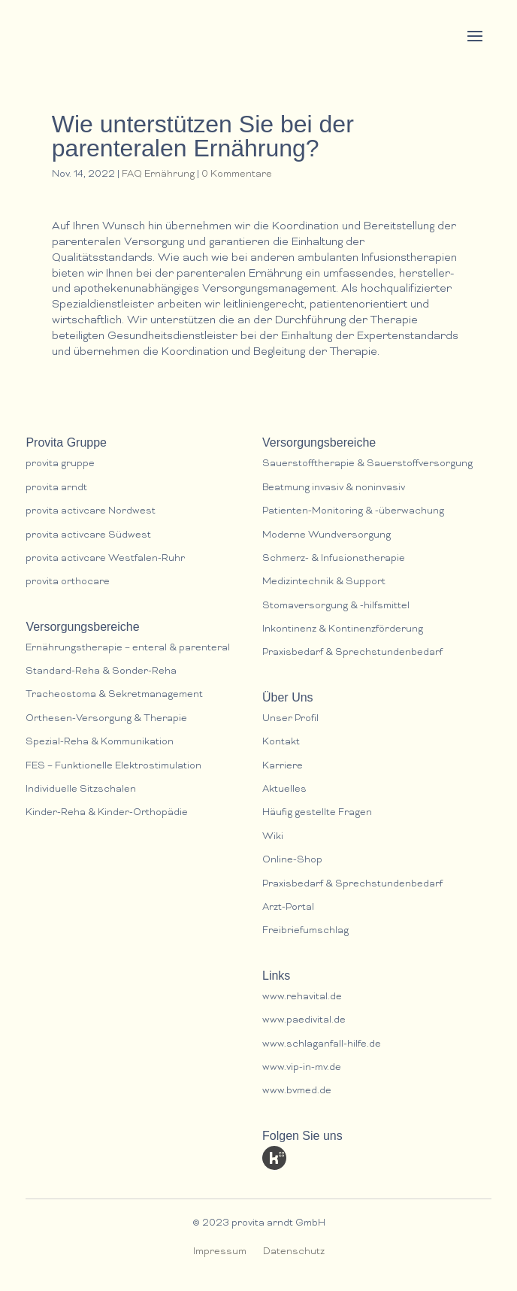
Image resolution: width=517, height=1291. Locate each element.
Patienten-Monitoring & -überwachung (353, 511)
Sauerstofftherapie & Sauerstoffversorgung (367, 464)
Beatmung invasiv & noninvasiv (333, 488)
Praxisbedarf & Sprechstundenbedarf (352, 653)
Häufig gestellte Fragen (317, 813)
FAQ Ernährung (158, 174)
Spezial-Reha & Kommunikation (100, 742)
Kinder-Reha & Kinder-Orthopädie (107, 813)
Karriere (282, 766)
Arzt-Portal (288, 908)
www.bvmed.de (296, 1091)
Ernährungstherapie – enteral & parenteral (128, 648)
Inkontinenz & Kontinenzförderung (342, 629)
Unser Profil (290, 719)
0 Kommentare (236, 174)
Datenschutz (294, 1252)
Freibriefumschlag (305, 931)
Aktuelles (284, 790)
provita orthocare (68, 582)
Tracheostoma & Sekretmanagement (114, 695)
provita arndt (56, 488)
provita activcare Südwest (88, 535)
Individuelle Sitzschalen (81, 790)
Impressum (219, 1252)
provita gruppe (60, 464)
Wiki (272, 837)
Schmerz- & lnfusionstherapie (333, 559)
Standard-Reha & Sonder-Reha (101, 671)
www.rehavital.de (302, 997)
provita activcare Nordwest (91, 511)
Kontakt (281, 742)
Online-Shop (292, 860)
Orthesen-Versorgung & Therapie (106, 719)
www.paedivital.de (304, 1020)
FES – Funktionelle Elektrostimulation (113, 766)
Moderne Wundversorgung (326, 535)
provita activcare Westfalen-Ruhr (105, 559)
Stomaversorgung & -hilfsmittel (336, 606)
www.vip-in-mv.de (301, 1068)
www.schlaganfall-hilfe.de (321, 1044)
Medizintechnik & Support (323, 582)
